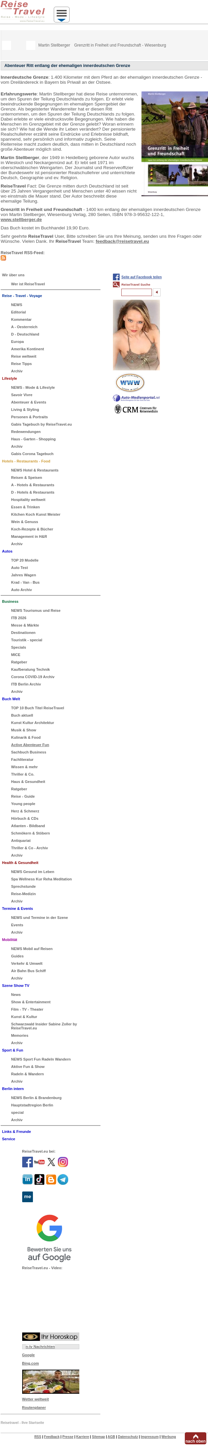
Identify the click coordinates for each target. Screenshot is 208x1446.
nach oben (195, 1441)
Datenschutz (128, 1437)
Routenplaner (34, 1407)
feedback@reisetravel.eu (122, 241)
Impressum (150, 1437)
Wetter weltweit (35, 1399)
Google (28, 1355)
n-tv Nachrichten (40, 1347)
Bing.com (30, 1363)
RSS (37, 1437)
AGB (111, 1437)
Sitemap (98, 1437)
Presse (68, 1437)
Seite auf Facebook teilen (141, 277)
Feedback (51, 1437)
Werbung (168, 1437)
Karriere (82, 1437)
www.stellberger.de (21, 219)
